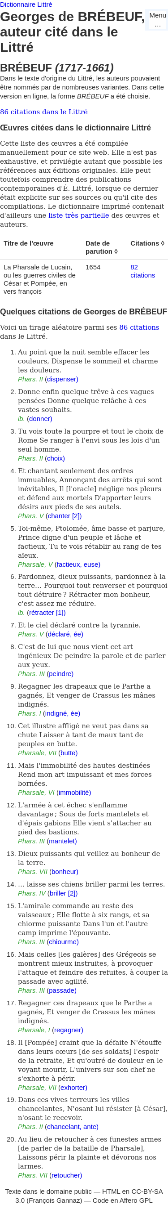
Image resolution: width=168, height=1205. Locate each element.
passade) (63, 990)
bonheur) (65, 871)
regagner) (68, 1030)
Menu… (157, 19)
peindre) (61, 673)
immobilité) (75, 792)
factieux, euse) (79, 564)
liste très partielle (78, 215)
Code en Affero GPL (123, 1200)
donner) (40, 418)
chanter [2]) (65, 516)
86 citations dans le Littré (44, 112)
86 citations (139, 327)
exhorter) (73, 1087)
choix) (56, 458)
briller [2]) (64, 893)
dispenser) (62, 379)
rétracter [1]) (47, 612)
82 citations (142, 271)
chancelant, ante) (73, 1126)
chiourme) (64, 941)
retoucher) (67, 1175)
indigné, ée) (62, 713)
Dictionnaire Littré (26, 4)
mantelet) (63, 841)
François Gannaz (54, 1200)
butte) (69, 753)
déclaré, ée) (65, 634)
